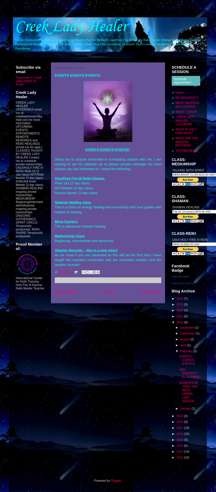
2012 (180, 457)
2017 (180, 427)
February (186, 351)
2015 (180, 439)
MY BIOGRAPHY (187, 97)
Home (109, 292)
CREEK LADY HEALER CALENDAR (185, 120)
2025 (180, 298)
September (188, 333)
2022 (180, 316)
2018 (180, 422)
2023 (180, 310)
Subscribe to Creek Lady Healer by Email (29, 81)
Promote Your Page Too (183, 283)
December (187, 327)
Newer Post (66, 292)
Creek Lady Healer (71, 27)
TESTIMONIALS (187, 150)
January (186, 408)
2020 (180, 322)
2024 (180, 304)
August (185, 339)
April (183, 345)
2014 (180, 445)
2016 (180, 433)
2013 (180, 451)
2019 (180, 416)
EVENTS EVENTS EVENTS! (187, 360)
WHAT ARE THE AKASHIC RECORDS (187, 142)
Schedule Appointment (182, 80)
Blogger (116, 480)
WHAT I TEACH (186, 111)
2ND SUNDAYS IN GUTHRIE (189, 373)
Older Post (151, 292)
